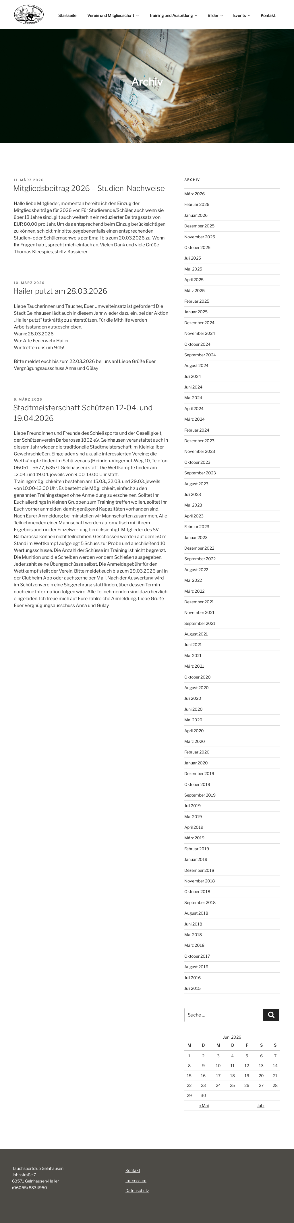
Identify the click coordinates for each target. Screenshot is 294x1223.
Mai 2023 (193, 505)
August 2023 (196, 483)
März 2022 (194, 591)
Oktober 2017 (197, 956)
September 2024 (200, 354)
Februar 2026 (196, 204)
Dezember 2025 (199, 225)
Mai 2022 (193, 580)
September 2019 (200, 795)
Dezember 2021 (199, 601)
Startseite (67, 15)
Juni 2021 (193, 644)
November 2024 (199, 333)
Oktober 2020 (197, 677)
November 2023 (199, 451)
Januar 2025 (196, 311)
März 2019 (194, 837)
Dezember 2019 (199, 773)
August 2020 (196, 687)
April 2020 (194, 730)
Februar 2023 (196, 526)
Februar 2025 (196, 301)
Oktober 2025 (197, 247)
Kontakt (268, 15)
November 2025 (199, 236)
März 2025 (194, 290)
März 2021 (194, 666)
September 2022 (200, 558)
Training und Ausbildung (173, 15)
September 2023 (200, 472)
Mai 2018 (193, 934)
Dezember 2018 (199, 870)
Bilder (216, 15)
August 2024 (196, 365)
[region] (147, 82)
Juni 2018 (193, 923)
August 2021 (196, 633)
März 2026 (194, 193)
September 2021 (199, 623)
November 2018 (199, 880)
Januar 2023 (196, 537)
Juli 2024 (192, 376)
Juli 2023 (192, 494)
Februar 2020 (197, 751)
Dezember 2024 (199, 322)
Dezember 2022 (199, 548)
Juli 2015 (192, 988)
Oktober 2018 (197, 891)
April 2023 (194, 515)
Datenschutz (137, 1190)
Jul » (260, 1105)
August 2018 (196, 913)
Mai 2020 (193, 719)
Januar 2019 (195, 859)
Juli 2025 (192, 258)
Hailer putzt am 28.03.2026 (60, 291)
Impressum (135, 1180)
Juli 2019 (192, 805)
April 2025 (194, 279)
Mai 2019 (193, 816)
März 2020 (194, 741)
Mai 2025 (193, 268)
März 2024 (194, 419)
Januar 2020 (196, 762)
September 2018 (200, 902)
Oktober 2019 (197, 784)
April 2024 (194, 408)
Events (242, 15)
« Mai (204, 1105)
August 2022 (196, 569)
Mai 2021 (193, 655)
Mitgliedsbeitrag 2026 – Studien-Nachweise (89, 188)
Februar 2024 (196, 430)
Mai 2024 (193, 397)
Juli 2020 (192, 698)
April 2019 (193, 827)
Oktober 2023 (197, 462)
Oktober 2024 (197, 344)
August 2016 (196, 966)
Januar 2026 (196, 215)
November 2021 (199, 612)
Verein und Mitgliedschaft (113, 15)
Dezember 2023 (199, 440)
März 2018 (194, 945)
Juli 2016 (192, 977)
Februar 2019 (196, 848)
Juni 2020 (193, 709)
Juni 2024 (193, 387)
